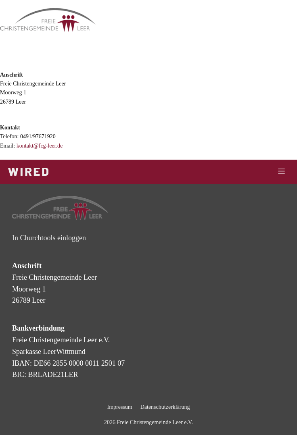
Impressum (119, 407)
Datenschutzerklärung (165, 407)
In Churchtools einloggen (49, 238)
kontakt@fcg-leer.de (40, 146)
